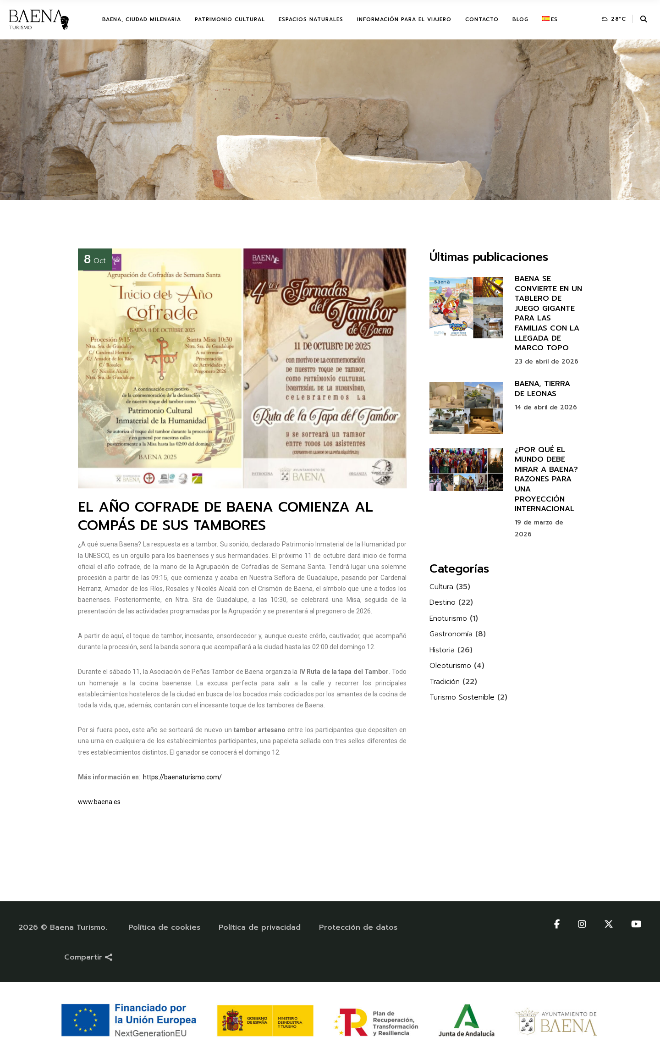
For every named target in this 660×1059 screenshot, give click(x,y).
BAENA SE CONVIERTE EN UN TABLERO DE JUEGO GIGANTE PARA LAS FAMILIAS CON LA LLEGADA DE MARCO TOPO (548, 313)
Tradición (444, 682)
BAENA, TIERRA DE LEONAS (542, 388)
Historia (442, 650)
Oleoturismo (450, 666)
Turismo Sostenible (462, 697)
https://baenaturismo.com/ (182, 777)
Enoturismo (448, 618)
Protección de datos (358, 927)
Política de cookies (164, 927)
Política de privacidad (260, 927)
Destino (442, 602)
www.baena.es (99, 801)
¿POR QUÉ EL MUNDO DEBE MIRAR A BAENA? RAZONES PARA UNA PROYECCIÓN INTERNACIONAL (546, 479)
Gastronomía (451, 634)
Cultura (441, 587)
